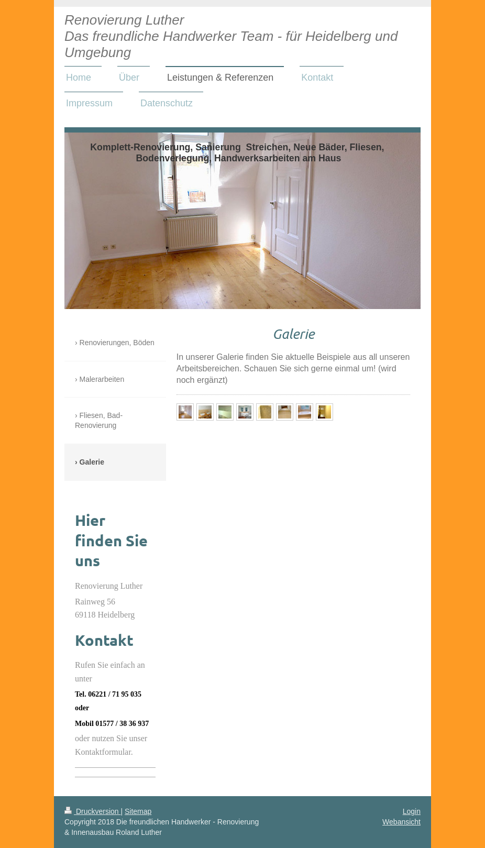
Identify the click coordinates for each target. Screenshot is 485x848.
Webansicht (401, 822)
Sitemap (138, 811)
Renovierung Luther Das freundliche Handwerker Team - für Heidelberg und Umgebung (231, 36)
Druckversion (92, 811)
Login (412, 811)
